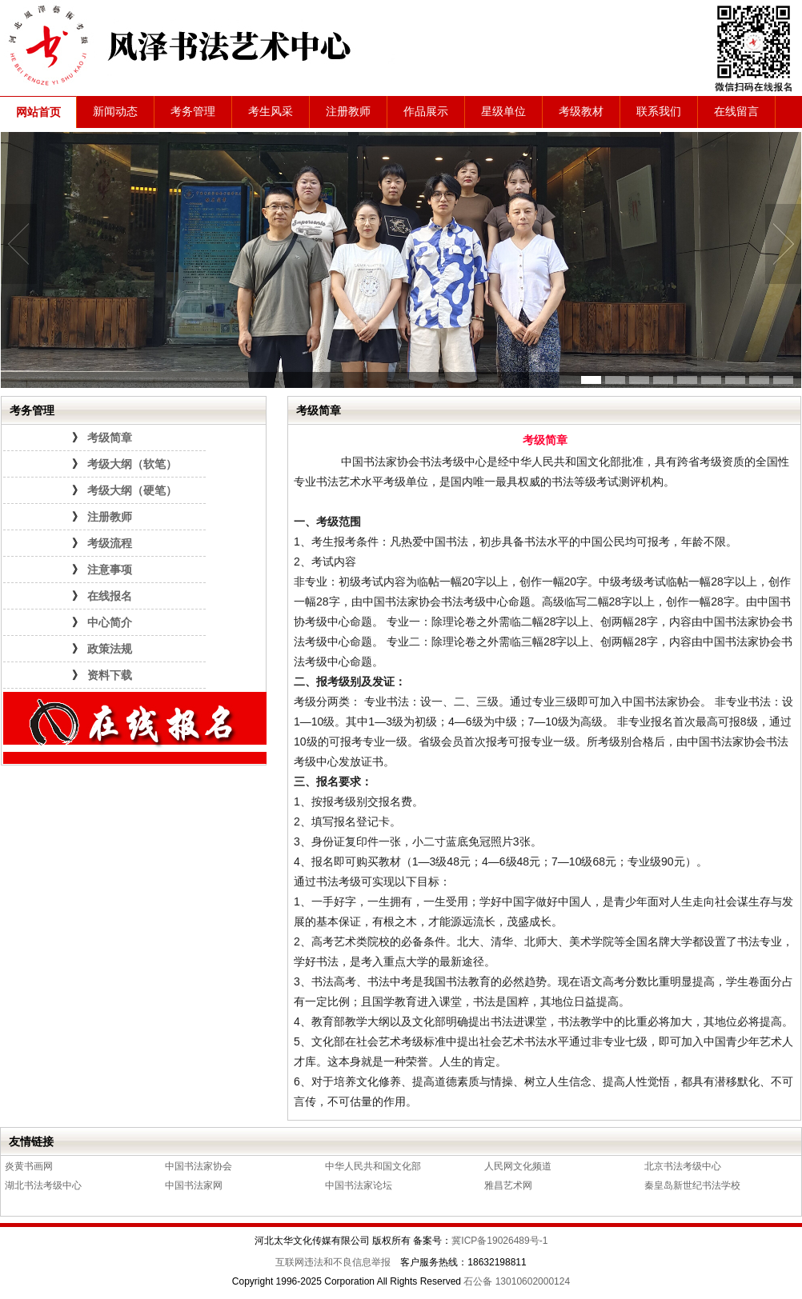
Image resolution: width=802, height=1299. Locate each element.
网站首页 (38, 112)
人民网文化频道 (517, 1166)
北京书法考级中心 (682, 1166)
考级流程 (109, 544)
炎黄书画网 (29, 1166)
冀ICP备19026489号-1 (499, 1240)
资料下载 (109, 675)
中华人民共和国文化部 (373, 1166)
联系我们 (658, 112)
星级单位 (503, 112)
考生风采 (270, 112)
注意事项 (109, 570)
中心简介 (109, 623)
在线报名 (109, 596)
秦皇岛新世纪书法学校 (692, 1185)
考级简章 (109, 438)
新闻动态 (115, 112)
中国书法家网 (194, 1185)
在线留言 (736, 112)
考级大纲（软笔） (132, 464)
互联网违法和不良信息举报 (333, 1262)
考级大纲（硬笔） (132, 491)
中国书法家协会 (198, 1166)
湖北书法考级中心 (43, 1185)
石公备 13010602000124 (516, 1281)
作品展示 (425, 112)
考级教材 (581, 112)
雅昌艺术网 (508, 1185)
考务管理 (192, 112)
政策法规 (109, 649)
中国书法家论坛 (358, 1185)
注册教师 (348, 112)
